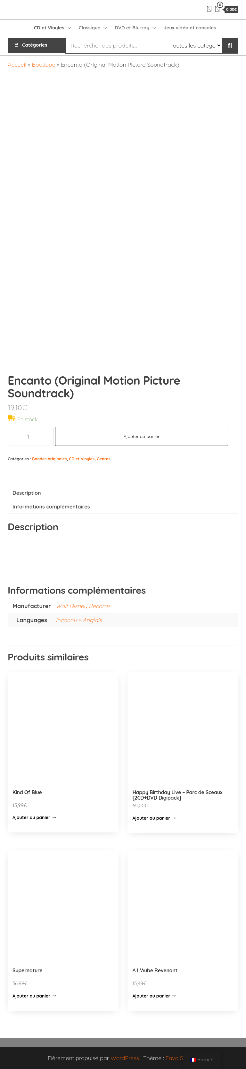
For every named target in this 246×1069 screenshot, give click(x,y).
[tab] (123, 493)
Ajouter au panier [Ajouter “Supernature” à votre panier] (31, 996)
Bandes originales (49, 458)
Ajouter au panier (142, 436)
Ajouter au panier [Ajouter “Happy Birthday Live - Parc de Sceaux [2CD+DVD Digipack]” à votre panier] (151, 818)
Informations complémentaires (51, 506)
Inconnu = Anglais (79, 620)
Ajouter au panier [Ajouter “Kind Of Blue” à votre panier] (31, 817)
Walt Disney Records (83, 606)
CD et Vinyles (49, 28)
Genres (103, 458)
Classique (90, 28)
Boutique (43, 64)
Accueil (17, 64)
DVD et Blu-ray (132, 28)
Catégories (34, 45)
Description (26, 493)
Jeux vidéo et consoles (190, 28)
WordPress (125, 1058)
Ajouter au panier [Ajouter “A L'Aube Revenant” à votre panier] (151, 996)
